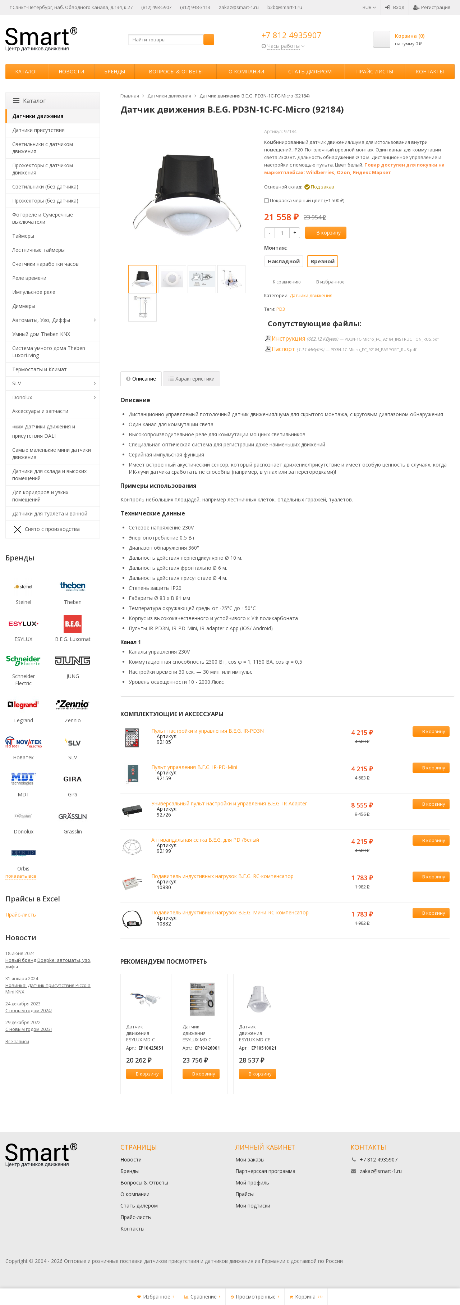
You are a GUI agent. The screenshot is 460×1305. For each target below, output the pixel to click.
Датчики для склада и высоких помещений (49, 475)
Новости (71, 71)
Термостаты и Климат (39, 369)
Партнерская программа (265, 1171)
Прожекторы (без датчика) (45, 200)
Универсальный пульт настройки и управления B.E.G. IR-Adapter (229, 803)
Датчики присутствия (38, 130)
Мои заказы (249, 1159)
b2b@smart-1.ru (284, 7)
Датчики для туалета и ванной (49, 513)
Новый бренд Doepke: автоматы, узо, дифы (48, 963)
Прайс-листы (374, 71)
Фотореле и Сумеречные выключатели (42, 218)
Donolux (22, 397)
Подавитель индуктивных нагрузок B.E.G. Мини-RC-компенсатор (230, 912)
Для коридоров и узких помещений (40, 496)
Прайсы (244, 1194)
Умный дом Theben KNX (41, 334)
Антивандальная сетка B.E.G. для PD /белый (205, 839)
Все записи (17, 1041)
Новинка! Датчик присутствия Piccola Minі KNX (48, 988)
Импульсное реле (33, 291)
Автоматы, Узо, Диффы (41, 320)
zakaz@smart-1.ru (239, 7)
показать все (20, 876)
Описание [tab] (141, 378)
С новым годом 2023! (28, 1029)
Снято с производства (46, 529)
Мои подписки (252, 1205)
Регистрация (431, 7)
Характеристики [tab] (192, 378)
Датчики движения (311, 295)
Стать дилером (310, 71)
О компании (246, 71)
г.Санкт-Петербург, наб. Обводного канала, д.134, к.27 (71, 7)
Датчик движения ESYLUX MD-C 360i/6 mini (140, 1033)
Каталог (26, 71)
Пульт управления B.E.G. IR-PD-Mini (194, 767)
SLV (16, 383)
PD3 (280, 309)
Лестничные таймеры (38, 249)
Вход (394, 7)
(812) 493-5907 (156, 7)
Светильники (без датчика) (45, 186)
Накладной (284, 261)
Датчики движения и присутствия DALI (43, 430)
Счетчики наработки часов (45, 263)
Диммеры (23, 306)
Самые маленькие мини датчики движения (51, 453)
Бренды (114, 71)
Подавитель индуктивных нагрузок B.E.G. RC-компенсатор (222, 876)
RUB (369, 7)
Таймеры (23, 235)
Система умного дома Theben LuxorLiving (48, 352)
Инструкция (288, 338)
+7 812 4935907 (292, 34)
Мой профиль (252, 1182)
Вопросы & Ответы (176, 71)
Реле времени (29, 277)
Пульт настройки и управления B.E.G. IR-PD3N (207, 730)
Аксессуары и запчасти (40, 411)
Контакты (430, 71)
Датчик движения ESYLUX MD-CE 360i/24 (254, 1033)
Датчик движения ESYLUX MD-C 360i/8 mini (197, 1033)
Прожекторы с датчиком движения (42, 169)
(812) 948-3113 (195, 7)
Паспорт (283, 349)
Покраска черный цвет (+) (304, 200)
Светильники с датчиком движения (42, 148)
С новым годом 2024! (28, 1010)
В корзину (324, 232)
